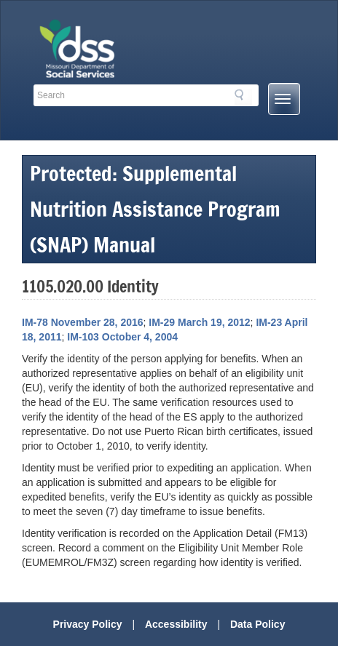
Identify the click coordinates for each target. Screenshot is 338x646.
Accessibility (176, 624)
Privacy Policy (87, 624)
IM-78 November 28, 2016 (83, 322)
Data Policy (257, 624)
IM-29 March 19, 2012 (199, 322)
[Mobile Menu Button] (284, 99)
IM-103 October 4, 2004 (122, 337)
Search (243, 97)
